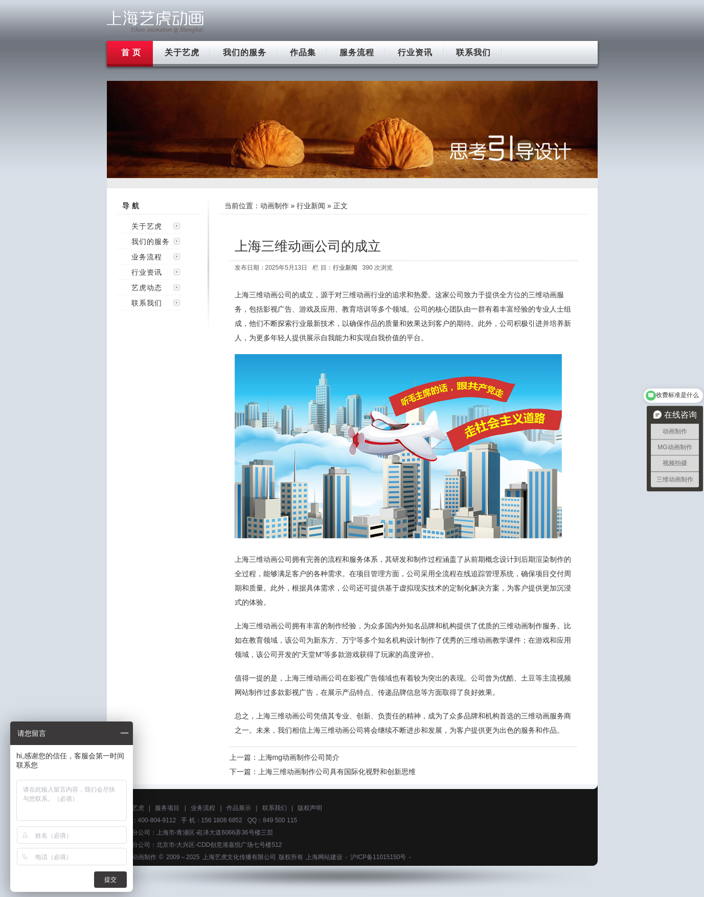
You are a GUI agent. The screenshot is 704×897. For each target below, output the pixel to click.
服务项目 (167, 808)
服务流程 (356, 52)
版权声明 (310, 808)
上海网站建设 (324, 857)
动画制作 (274, 206)
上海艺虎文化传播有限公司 (239, 857)
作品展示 (238, 808)
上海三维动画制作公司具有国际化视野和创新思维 (337, 772)
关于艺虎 (182, 52)
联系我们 (473, 52)
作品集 (303, 52)
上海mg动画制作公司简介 (298, 757)
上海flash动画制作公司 (155, 21)
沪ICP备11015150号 (378, 857)
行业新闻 (311, 206)
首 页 (131, 52)
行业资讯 (415, 52)
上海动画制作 (138, 857)
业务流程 (146, 257)
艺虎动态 (146, 287)
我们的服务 (244, 52)
